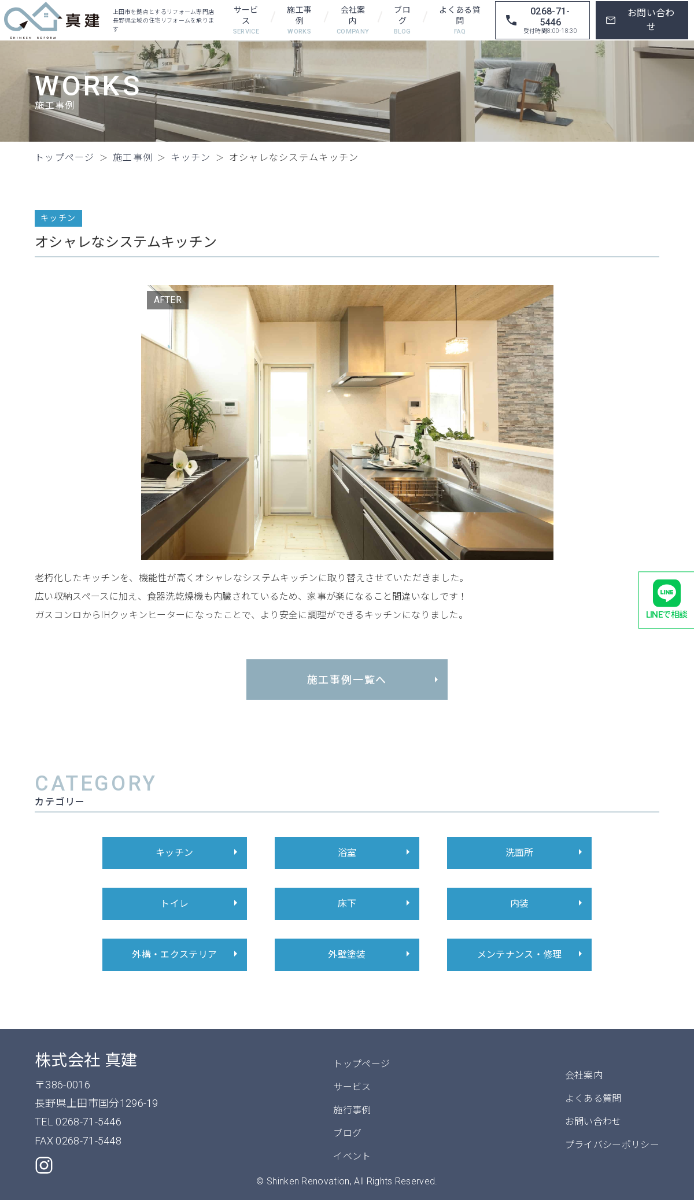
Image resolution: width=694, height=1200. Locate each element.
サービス (246, 20)
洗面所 (545, 853)
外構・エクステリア (186, 955)
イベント (352, 1156)
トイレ (200, 904)
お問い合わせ (593, 1121)
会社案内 (353, 20)
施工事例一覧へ (374, 680)
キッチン (198, 853)
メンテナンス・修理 (531, 955)
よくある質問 (460, 20)
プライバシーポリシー (612, 1144)
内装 (548, 904)
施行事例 (352, 1110)
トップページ (361, 1063)
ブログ (402, 20)
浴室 (376, 853)
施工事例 (299, 20)
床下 (376, 904)
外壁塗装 (371, 955)
